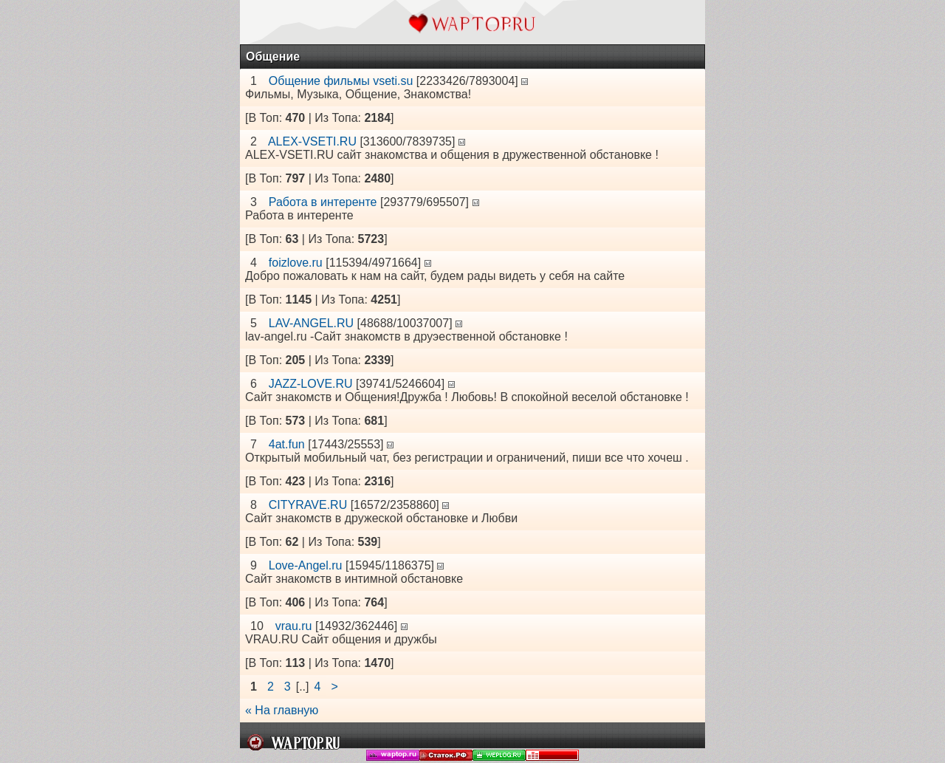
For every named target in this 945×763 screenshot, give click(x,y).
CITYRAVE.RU (308, 505)
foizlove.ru (296, 262)
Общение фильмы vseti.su (341, 81)
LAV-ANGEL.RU (311, 323)
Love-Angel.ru (306, 565)
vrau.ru (293, 626)
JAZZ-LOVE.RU (311, 383)
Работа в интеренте (323, 202)
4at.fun (287, 444)
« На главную (281, 710)
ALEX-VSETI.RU (312, 141)
